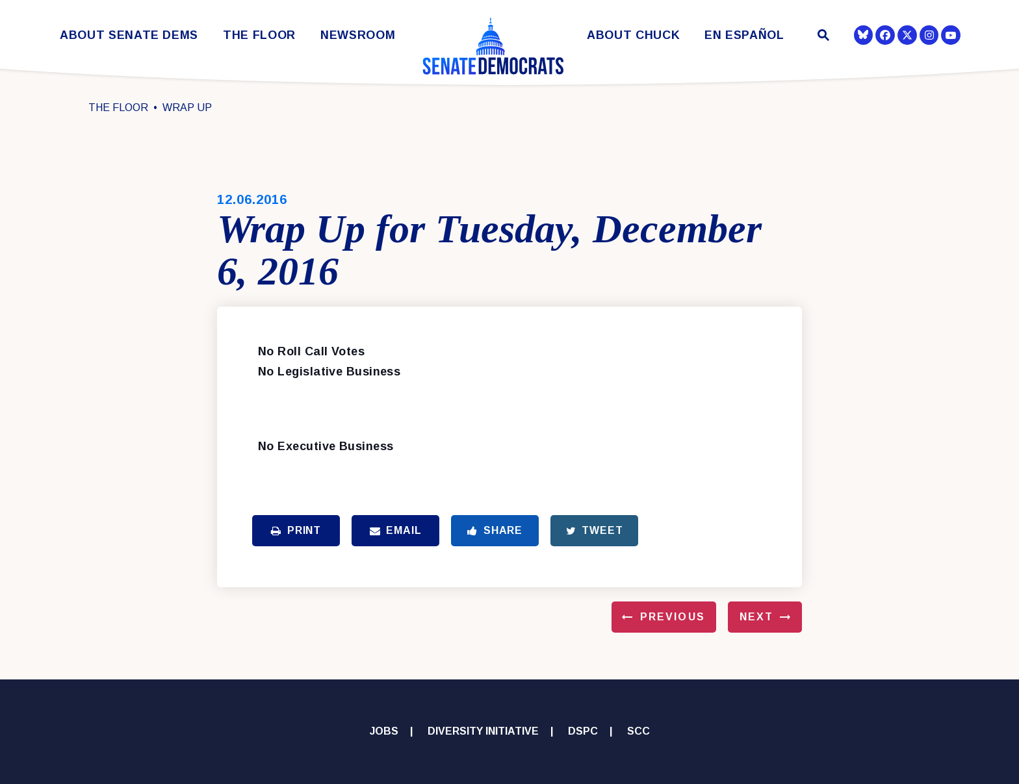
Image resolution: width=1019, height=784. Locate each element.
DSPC (583, 731)
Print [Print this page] (296, 530)
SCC (638, 731)
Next (756, 616)
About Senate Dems (129, 35)
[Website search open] (822, 36)
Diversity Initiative (483, 731)
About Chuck (633, 35)
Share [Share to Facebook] (494, 530)
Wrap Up (187, 107)
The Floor (259, 35)
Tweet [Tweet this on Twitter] (594, 530)
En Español (744, 35)
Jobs (384, 731)
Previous (672, 616)
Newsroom (357, 35)
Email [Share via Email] (396, 530)
